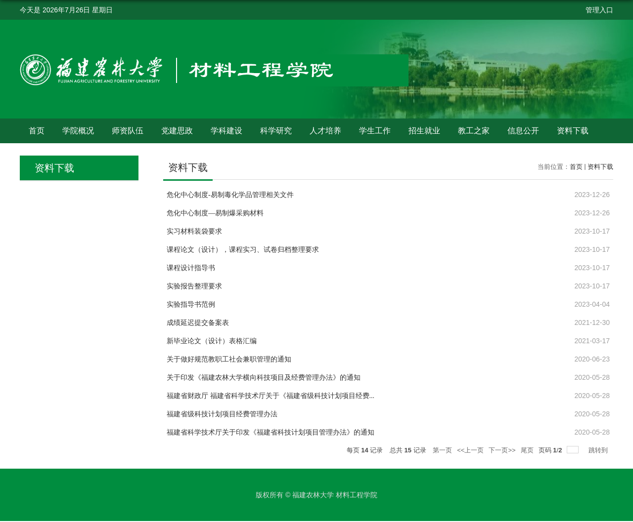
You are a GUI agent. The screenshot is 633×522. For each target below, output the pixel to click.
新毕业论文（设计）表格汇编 (212, 341)
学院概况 (78, 130)
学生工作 (375, 130)
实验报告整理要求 (194, 286)
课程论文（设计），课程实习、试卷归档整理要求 (243, 249)
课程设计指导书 (191, 268)
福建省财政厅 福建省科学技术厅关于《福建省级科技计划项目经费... (270, 396)
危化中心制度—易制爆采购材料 (215, 213)
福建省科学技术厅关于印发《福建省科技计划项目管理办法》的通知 (270, 432)
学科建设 (226, 130)
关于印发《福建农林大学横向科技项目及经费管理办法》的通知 (264, 377)
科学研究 (276, 130)
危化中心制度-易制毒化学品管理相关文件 (230, 195)
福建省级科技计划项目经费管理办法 (222, 414)
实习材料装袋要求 (194, 231)
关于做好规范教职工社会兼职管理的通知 (229, 359)
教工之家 (474, 130)
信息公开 (523, 130)
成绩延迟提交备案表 (198, 322)
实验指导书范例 (191, 304)
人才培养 (325, 130)
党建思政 (177, 130)
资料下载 (572, 130)
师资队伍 (127, 130)
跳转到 (599, 450)
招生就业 (424, 130)
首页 (37, 130)
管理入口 (599, 10)
